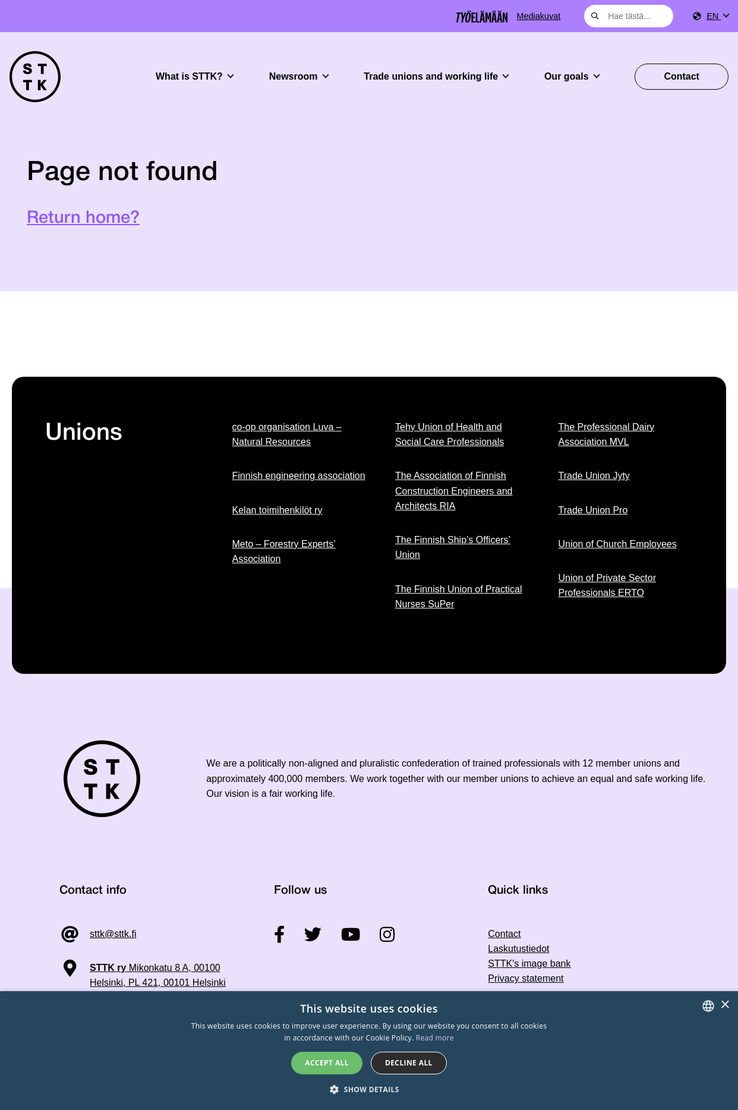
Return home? (83, 218)
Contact (681, 76)
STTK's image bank (529, 963)
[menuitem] (717, 16)
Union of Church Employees (618, 544)
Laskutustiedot (518, 949)
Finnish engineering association (298, 476)
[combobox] (628, 16)
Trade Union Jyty (594, 476)
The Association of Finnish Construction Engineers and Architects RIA (453, 491)
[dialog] (369, 1050)
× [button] (724, 1005)
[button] (369, 1089)
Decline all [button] (409, 1063)
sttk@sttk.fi (113, 934)
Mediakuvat (539, 16)
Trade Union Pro (593, 510)
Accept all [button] (327, 1063)
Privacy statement (525, 978)
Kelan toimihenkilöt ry (277, 510)
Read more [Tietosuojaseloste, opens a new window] (435, 1038)
